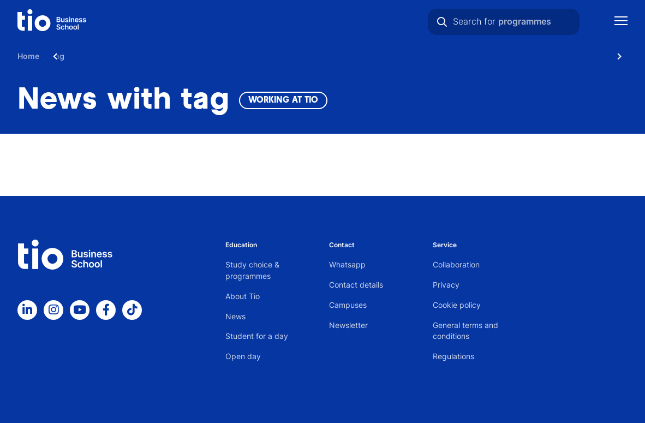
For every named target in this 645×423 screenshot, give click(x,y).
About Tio (242, 296)
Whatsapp (347, 264)
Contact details (356, 284)
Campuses (348, 304)
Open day (243, 356)
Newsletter (348, 325)
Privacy (446, 284)
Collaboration (456, 264)
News (235, 316)
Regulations (453, 356)
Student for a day (256, 336)
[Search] (442, 21)
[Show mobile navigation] (621, 22)
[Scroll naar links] (55, 56)
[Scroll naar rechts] (619, 56)
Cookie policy (457, 304)
